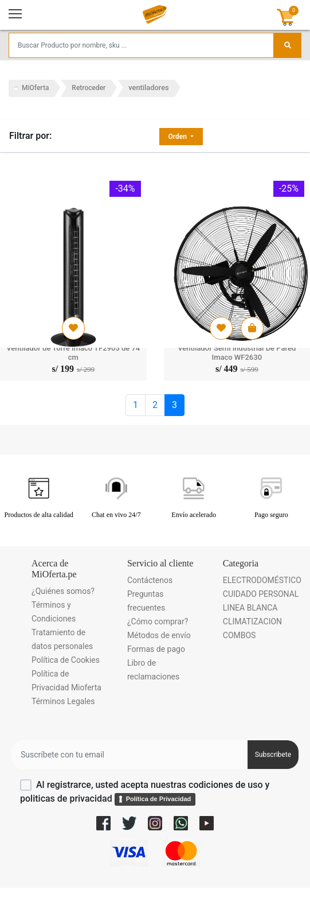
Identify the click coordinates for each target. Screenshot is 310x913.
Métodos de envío (159, 635)
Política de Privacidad (158, 798)
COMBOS (239, 635)
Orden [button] (178, 137)
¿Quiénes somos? (63, 591)
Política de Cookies (66, 660)
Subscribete (273, 755)
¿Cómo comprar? (157, 621)
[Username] (129, 754)
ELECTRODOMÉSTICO (262, 580)
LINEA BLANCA (250, 607)
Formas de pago (156, 649)
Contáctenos (149, 580)
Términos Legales (63, 701)
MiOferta (35, 88)
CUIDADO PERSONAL (261, 594)
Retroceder (88, 88)
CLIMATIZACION (252, 621)
